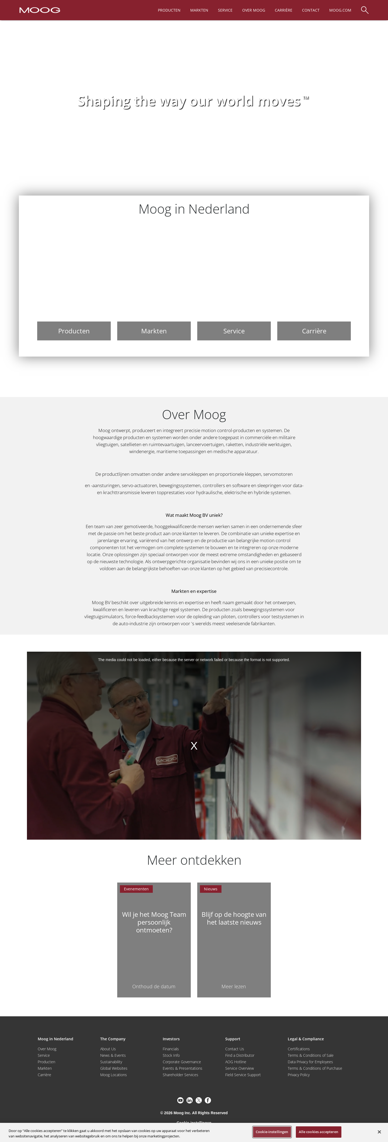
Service (44, 1055)
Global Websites (113, 1068)
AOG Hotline (235, 1061)
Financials (171, 1048)
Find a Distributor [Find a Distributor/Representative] (239, 1055)
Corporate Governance (182, 1061)
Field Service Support (243, 1074)
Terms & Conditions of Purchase (315, 1068)
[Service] (234, 282)
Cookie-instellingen (272, 1131)
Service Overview (239, 1068)
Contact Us (234, 1048)
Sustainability (111, 1061)
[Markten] (154, 282)
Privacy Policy (299, 1074)
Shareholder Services (180, 1074)
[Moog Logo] (39, 10)
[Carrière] (314, 282)
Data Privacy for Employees (310, 1061)
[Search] (365, 7)
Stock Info (171, 1055)
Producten (46, 1061)
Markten (45, 1068)
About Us (108, 1048)
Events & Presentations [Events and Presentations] (182, 1068)
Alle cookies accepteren (318, 1131)
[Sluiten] (379, 1132)
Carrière (44, 1074)
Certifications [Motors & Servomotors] (299, 1048)
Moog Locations (113, 1074)
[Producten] (74, 282)
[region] (194, 1132)
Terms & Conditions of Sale (311, 1055)
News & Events (113, 1055)
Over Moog (47, 1048)
